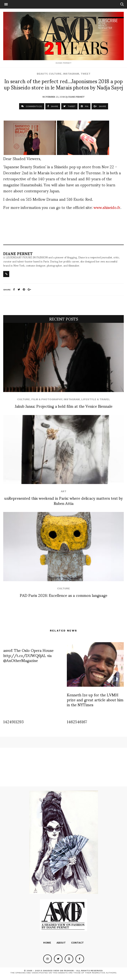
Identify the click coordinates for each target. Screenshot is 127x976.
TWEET (69, 106)
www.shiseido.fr (106, 207)
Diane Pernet (76, 96)
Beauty (42, 73)
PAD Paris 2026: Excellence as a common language (63, 595)
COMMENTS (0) (31, 106)
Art (63, 491)
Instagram (71, 73)
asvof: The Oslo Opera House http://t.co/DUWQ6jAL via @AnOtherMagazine (28, 655)
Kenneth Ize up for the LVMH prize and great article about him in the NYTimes (95, 699)
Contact (77, 942)
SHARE (52, 106)
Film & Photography (46, 399)
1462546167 (77, 721)
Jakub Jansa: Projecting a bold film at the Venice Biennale (63, 406)
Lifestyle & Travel (95, 399)
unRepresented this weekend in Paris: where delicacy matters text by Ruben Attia (63, 500)
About (61, 942)
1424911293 (13, 721)
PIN (84, 106)
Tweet (85, 73)
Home (47, 942)
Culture (55, 73)
